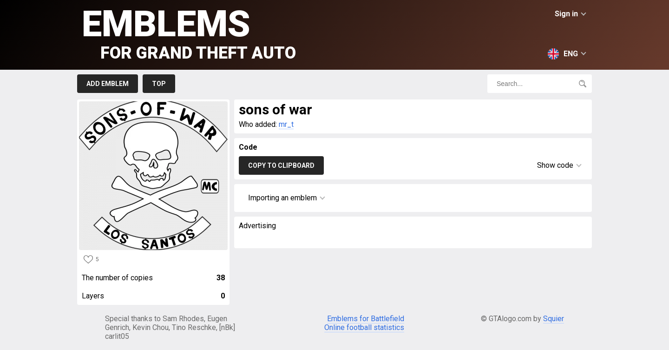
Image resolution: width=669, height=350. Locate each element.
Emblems (189, 33)
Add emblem (107, 83)
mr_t (286, 124)
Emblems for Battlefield (365, 318)
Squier (553, 318)
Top (159, 83)
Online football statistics (364, 327)
